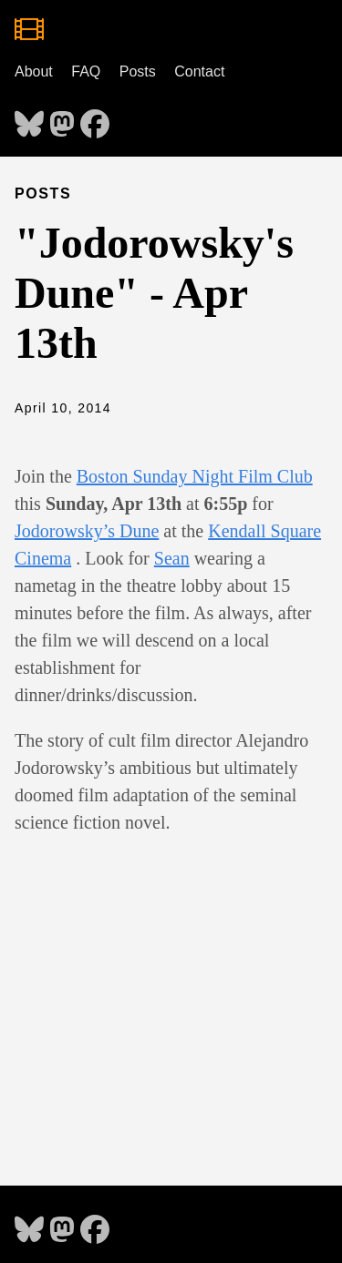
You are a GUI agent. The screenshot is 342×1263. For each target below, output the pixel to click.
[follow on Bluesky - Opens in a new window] (29, 118)
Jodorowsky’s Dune (87, 531)
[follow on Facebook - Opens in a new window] (94, 118)
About (34, 71)
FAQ (85, 71)
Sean (172, 558)
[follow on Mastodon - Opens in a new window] (62, 118)
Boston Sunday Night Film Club (195, 476)
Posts (137, 71)
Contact (199, 71)
